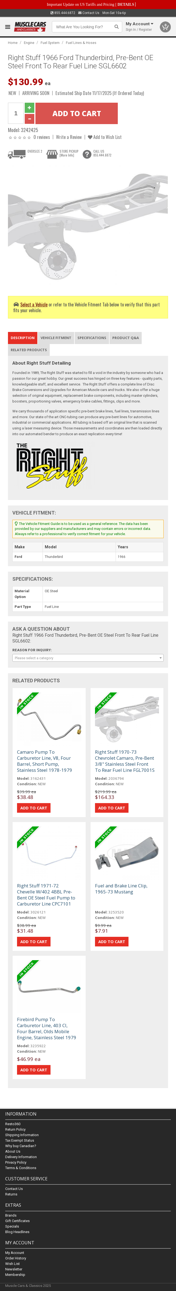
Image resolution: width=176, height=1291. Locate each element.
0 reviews (41, 136)
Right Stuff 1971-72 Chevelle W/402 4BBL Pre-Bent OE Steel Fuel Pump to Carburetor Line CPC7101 (46, 894)
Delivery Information (21, 1157)
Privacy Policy (15, 1163)
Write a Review (69, 136)
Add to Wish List (105, 136)
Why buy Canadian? (20, 1146)
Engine (29, 43)
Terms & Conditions (20, 1168)
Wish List (12, 1264)
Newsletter (13, 1269)
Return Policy (15, 1130)
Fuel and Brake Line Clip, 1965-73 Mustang (121, 888)
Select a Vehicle (34, 304)
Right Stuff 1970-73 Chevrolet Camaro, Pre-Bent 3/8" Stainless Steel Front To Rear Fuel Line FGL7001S (125, 761)
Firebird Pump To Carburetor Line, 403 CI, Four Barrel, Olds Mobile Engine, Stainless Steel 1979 (46, 1028)
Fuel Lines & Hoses (81, 43)
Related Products (29, 349)
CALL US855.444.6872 (102, 153)
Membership (15, 1275)
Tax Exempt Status (19, 1141)
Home (13, 43)
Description (23, 337)
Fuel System (50, 43)
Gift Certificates (17, 1221)
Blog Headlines (17, 1232)
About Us (12, 1152)
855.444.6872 (63, 13)
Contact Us (88, 13)
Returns (11, 1194)
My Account (14, 1253)
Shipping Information (22, 1135)
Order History (15, 1258)
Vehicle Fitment (56, 337)
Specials (12, 1226)
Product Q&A (125, 337)
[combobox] (88, 658)
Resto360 (12, 1124)
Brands (10, 1215)
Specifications (91, 337)
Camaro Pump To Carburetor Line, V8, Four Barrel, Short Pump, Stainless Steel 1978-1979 (44, 761)
